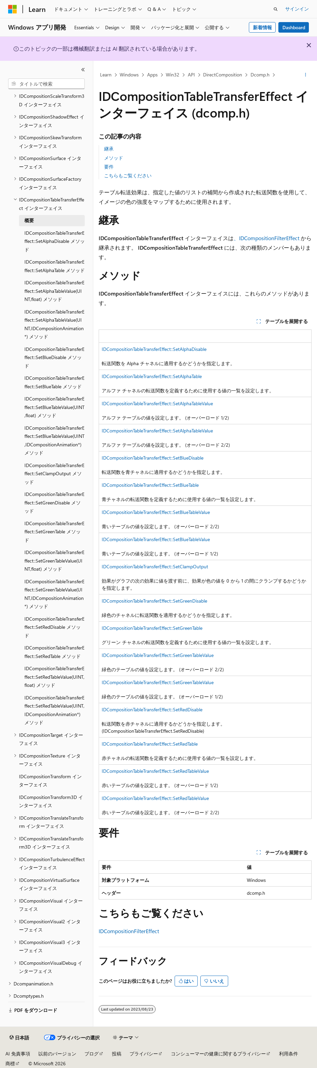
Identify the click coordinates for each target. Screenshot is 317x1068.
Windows (129, 74)
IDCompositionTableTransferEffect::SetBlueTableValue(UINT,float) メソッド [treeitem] (54, 407)
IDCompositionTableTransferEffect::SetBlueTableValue (156, 512)
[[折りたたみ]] (83, 70)
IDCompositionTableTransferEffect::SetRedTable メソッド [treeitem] (54, 651)
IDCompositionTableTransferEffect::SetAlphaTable (152, 376)
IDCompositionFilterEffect (129, 930)
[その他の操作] (306, 75)
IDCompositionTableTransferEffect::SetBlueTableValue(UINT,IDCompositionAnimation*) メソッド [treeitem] (54, 440)
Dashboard (293, 27)
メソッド (113, 158)
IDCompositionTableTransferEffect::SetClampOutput (155, 566)
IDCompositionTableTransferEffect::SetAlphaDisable (154, 349)
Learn (106, 74)
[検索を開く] (275, 9)
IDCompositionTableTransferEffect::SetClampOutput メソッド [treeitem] (54, 473)
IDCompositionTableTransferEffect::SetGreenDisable (154, 601)
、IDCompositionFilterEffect (266, 238)
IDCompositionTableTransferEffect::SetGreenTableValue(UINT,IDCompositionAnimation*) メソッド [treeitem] (54, 594)
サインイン (297, 8)
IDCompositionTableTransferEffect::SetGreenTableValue (158, 655)
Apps (152, 74)
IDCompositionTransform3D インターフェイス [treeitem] (51, 801)
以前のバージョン (57, 1053)
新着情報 (262, 27)
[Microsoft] (12, 9)
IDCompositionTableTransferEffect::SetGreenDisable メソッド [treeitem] (54, 502)
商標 (10, 1063)
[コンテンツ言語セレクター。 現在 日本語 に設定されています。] (19, 1037)
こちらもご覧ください (128, 175)
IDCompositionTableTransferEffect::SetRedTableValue (155, 771)
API (191, 74)
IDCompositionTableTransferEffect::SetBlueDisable (152, 458)
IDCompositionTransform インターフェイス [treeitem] (50, 780)
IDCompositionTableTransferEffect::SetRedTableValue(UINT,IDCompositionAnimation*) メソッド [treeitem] (54, 710)
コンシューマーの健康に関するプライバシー (218, 1053)
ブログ (91, 1053)
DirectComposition (222, 74)
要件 (109, 166)
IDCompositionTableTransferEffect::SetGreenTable (152, 628)
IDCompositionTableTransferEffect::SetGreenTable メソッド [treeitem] (54, 531)
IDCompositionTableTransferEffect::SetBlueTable (150, 485)
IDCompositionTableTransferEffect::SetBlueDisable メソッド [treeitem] (54, 357)
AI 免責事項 (17, 1053)
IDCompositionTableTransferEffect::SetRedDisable (152, 709)
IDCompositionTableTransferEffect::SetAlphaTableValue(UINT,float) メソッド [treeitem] (54, 290)
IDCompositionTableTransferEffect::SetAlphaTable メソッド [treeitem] (54, 266)
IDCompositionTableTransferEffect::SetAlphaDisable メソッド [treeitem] (54, 241)
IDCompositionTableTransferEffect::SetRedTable (150, 744)
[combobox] (46, 83)
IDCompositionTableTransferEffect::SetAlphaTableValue (157, 403)
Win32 (172, 74)
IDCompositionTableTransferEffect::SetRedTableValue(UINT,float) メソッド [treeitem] (54, 676)
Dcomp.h (260, 74)
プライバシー (144, 1053)
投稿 (116, 1053)
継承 (109, 148)
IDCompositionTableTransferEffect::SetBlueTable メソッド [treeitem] (54, 382)
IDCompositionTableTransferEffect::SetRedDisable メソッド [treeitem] (54, 627)
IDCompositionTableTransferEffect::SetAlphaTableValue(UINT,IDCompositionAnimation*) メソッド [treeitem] (54, 324)
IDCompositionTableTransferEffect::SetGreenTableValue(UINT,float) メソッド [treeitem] (54, 560)
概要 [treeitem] (29, 220)
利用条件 (288, 1053)
